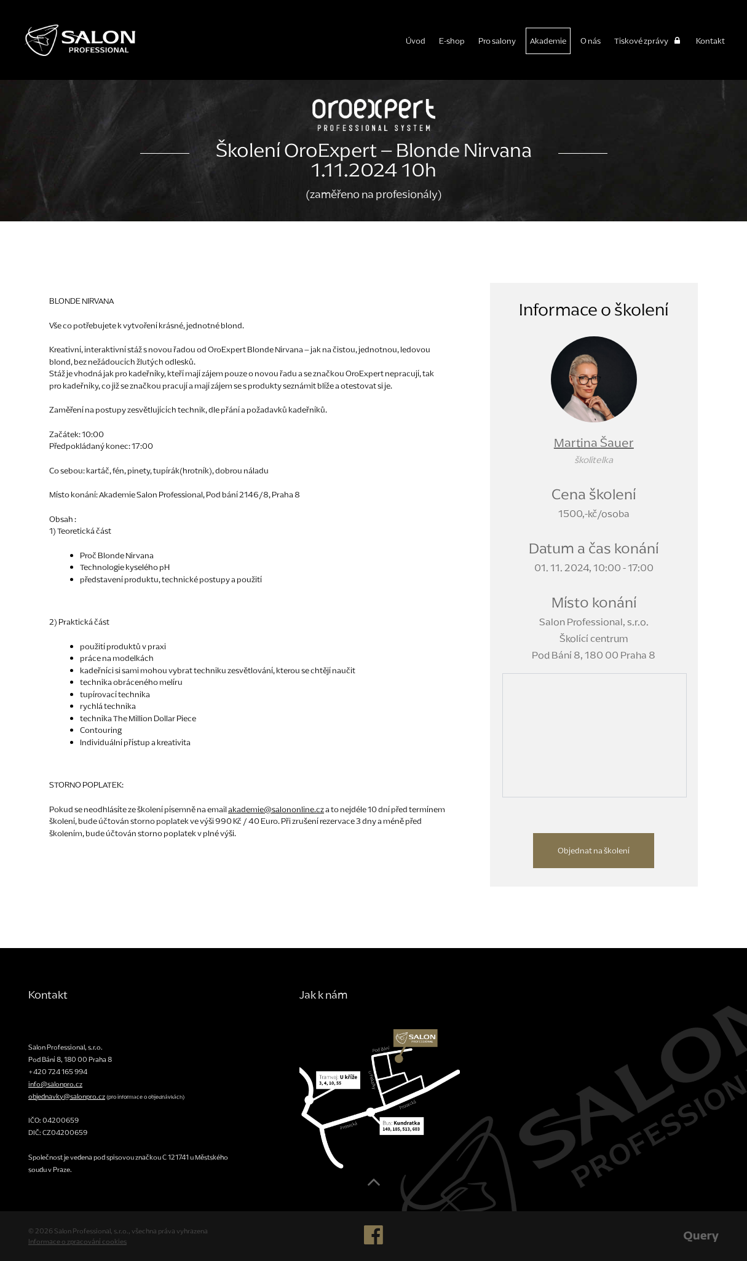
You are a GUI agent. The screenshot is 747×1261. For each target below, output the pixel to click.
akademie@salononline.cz (276, 809)
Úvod (415, 41)
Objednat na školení (594, 850)
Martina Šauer (594, 442)
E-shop (452, 41)
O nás (590, 41)
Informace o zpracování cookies (77, 1241)
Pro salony (497, 41)
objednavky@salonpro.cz (66, 1096)
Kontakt (710, 41)
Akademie (548, 41)
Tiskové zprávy (648, 41)
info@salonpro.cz (55, 1084)
